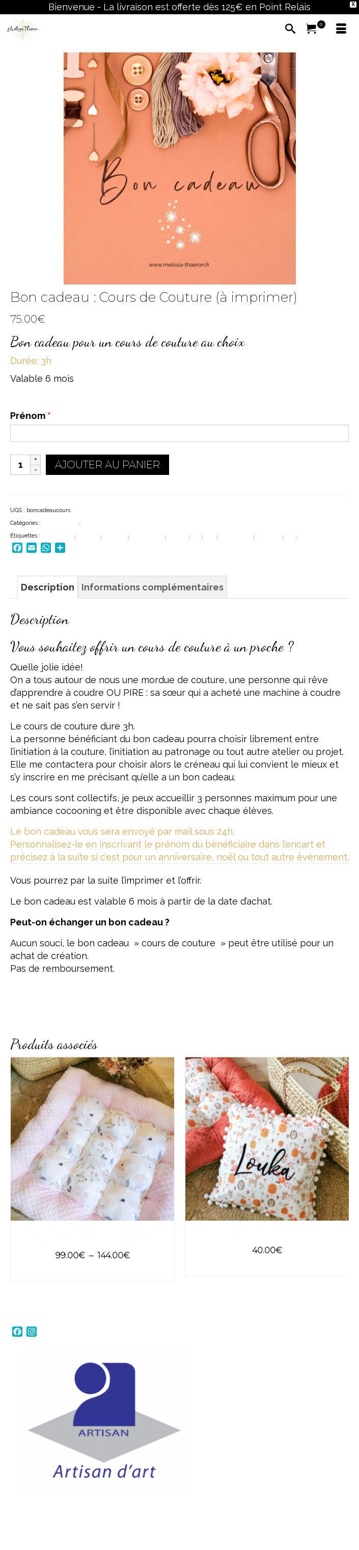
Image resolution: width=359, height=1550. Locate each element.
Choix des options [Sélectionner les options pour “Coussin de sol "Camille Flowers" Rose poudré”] (92, 1273)
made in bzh (236, 535)
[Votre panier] (315, 29)
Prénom (30, 415)
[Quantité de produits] (20, 465)
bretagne (116, 535)
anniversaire (58, 535)
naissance (269, 535)
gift (196, 535)
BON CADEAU (60, 523)
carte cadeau (148, 535)
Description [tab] (47, 587)
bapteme (89, 535)
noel (290, 535)
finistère (178, 535)
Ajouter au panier (107, 465)
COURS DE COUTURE (111, 523)
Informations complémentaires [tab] (152, 587)
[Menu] (341, 29)
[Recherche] (290, 29)
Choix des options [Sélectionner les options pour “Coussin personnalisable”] (267, 1268)
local (210, 535)
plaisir (307, 535)
